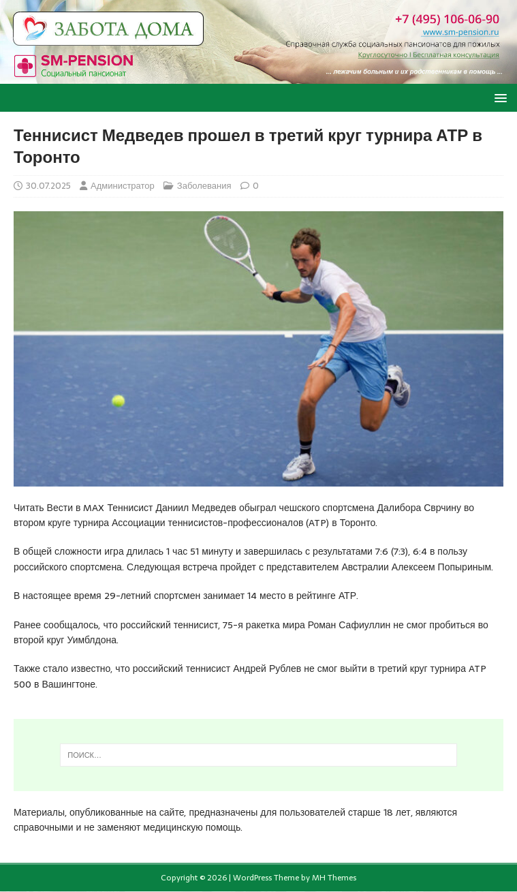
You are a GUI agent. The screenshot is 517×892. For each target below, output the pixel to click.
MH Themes (334, 878)
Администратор (123, 186)
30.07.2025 (48, 186)
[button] (498, 97)
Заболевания (204, 186)
